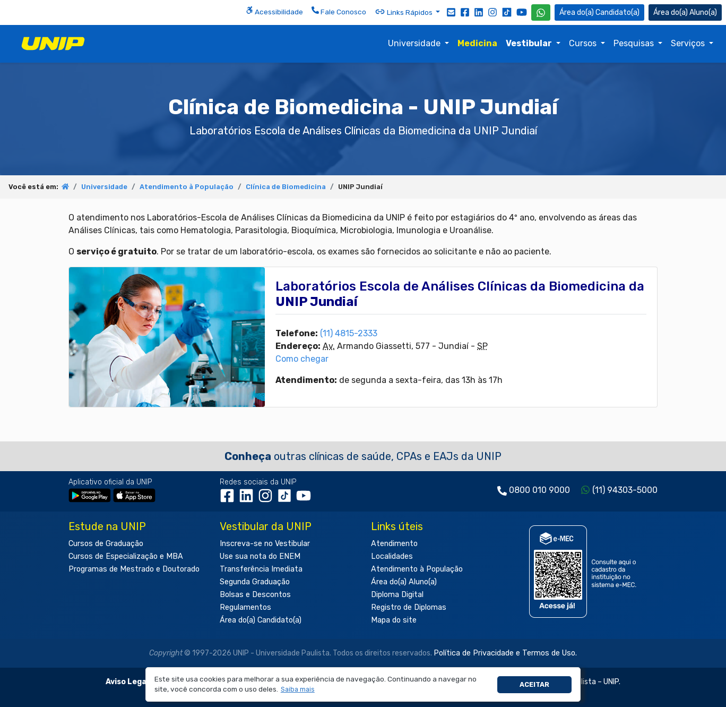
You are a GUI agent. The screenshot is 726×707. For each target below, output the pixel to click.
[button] (297, 689)
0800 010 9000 (539, 490)
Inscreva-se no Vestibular (265, 543)
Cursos (584, 43)
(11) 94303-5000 (625, 490)
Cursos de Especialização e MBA (125, 556)
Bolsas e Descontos (255, 594)
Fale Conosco (339, 11)
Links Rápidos (404, 11)
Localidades (392, 556)
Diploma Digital (397, 594)
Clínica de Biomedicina (286, 187)
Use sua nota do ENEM (260, 556)
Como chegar (302, 359)
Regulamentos (245, 607)
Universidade (415, 43)
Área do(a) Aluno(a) (404, 581)
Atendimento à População (187, 187)
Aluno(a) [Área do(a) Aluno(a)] (685, 12)
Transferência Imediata (261, 569)
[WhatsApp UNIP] (540, 12)
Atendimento (394, 543)
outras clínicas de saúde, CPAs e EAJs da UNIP (363, 456)
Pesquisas (634, 43)
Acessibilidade (274, 11)
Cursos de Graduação (105, 543)
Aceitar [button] (534, 684)
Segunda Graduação (255, 581)
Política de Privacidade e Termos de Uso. (505, 653)
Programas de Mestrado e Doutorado (134, 569)
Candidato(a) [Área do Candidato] (599, 12)
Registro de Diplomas (408, 607)
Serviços (689, 43)
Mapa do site (394, 620)
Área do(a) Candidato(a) (260, 620)
